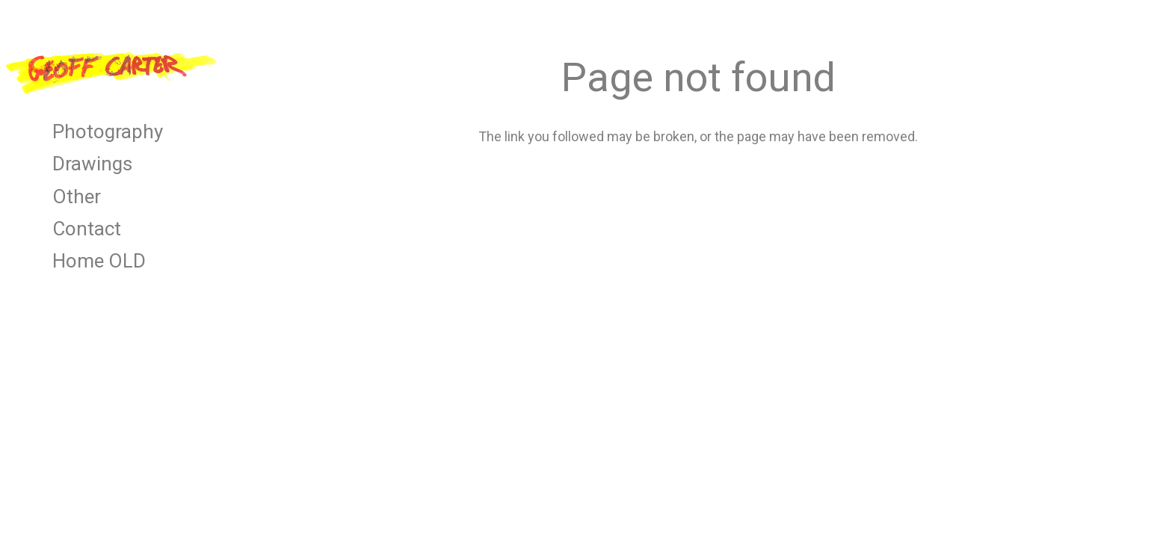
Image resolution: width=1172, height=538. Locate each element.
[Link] (112, 71)
